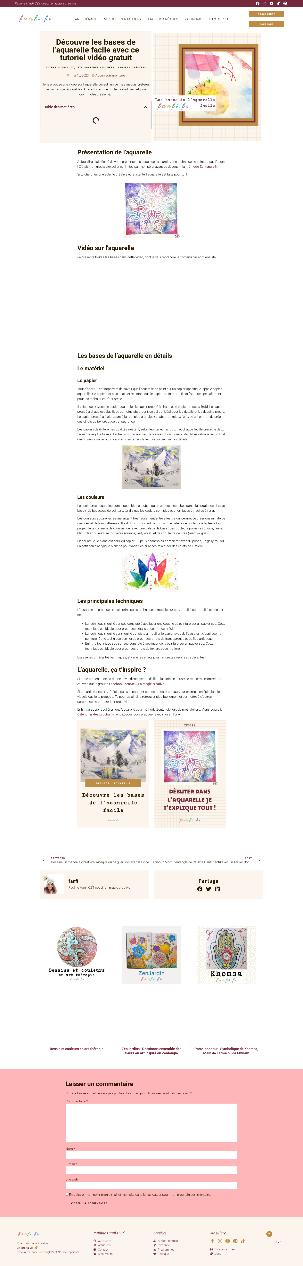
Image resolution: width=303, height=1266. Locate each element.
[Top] (269, 1234)
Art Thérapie (86, 19)
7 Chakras (193, 19)
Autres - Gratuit (60, 67)
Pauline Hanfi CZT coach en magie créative (46, 3)
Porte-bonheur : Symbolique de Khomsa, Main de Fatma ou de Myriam (226, 1051)
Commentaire (77, 1101)
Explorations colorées (96, 67)
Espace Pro (218, 19)
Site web (72, 1179)
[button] (145, 107)
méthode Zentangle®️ (201, 166)
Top (278, 1241)
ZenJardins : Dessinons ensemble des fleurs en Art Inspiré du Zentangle (151, 1051)
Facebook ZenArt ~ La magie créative (136, 684)
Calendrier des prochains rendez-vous (105, 714)
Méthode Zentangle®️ (123, 19)
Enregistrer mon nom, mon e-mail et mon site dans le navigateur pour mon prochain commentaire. (140, 1194)
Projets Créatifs (163, 19)
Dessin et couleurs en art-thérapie (76, 1049)
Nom (70, 1148)
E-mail (71, 1164)
